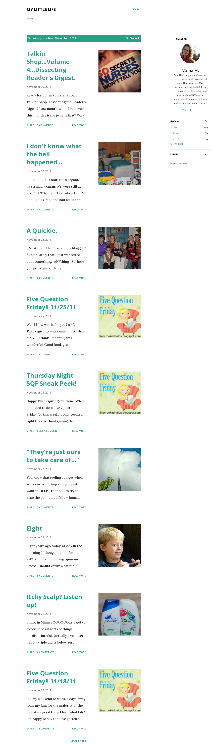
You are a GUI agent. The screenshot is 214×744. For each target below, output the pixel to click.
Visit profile (190, 109)
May (175, 133)
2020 (173, 127)
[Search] (136, 9)
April (176, 139)
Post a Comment (48, 430)
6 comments (45, 278)
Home (30, 18)
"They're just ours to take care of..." (53, 456)
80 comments (45, 652)
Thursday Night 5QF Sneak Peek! (51, 379)
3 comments (45, 125)
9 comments (45, 575)
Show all (133, 38)
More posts (78, 741)
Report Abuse (178, 163)
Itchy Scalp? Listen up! (54, 601)
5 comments (45, 507)
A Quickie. (42, 230)
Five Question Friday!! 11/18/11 (51, 677)
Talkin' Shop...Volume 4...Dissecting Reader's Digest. (51, 66)
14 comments (45, 728)
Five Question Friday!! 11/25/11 (51, 303)
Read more (79, 125)
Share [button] (30, 125)
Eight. (35, 528)
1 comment (44, 354)
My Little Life (41, 9)
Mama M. (190, 70)
